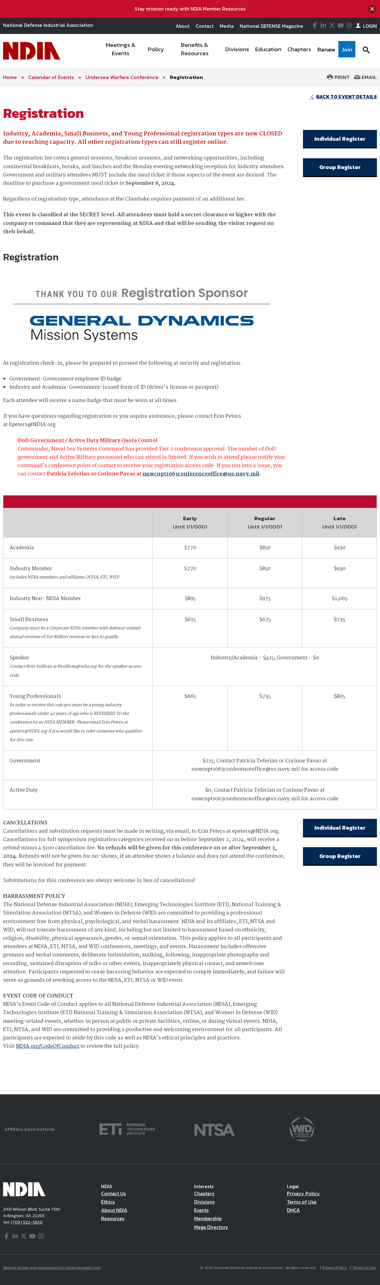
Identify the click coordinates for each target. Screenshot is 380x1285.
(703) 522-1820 (26, 1221)
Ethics (108, 1201)
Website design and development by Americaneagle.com (52, 1267)
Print (338, 77)
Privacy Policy (303, 1193)
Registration (186, 77)
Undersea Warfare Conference (121, 77)
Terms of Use (302, 1201)
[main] (190, 590)
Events (201, 1210)
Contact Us (113, 1193)
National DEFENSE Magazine (271, 26)
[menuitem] (120, 51)
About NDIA (114, 1210)
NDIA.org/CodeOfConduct (47, 1046)
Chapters (204, 1193)
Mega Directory (211, 1227)
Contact (205, 26)
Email (365, 77)
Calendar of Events (51, 77)
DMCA (293, 1210)
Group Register (340, 167)
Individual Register (340, 139)
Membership (208, 1218)
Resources (112, 1218)
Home (10, 77)
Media (227, 26)
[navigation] (225, 51)
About (183, 26)
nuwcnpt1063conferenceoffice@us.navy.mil (201, 474)
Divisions (204, 1201)
